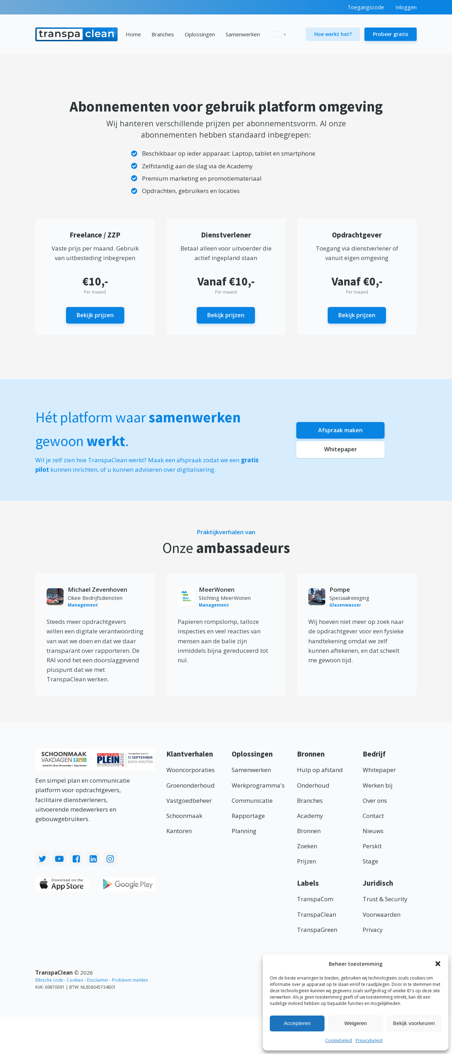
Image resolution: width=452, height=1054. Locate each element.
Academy (310, 816)
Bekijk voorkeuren (414, 1023)
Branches (162, 34)
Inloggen (406, 7)
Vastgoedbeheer (189, 801)
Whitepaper (340, 450)
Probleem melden (130, 980)
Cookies (75, 980)
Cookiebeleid (338, 1040)
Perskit (372, 847)
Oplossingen (200, 34)
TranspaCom (315, 900)
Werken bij (378, 786)
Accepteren (297, 1023)
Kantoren (179, 831)
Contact (373, 816)
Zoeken (307, 847)
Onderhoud (313, 786)
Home (133, 34)
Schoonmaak (184, 816)
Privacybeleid (369, 1040)
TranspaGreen (317, 930)
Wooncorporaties (190, 770)
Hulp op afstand (320, 770)
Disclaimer (97, 980)
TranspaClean (316, 915)
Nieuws (373, 831)
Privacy (373, 930)
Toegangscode (365, 7)
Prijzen (306, 862)
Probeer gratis (390, 34)
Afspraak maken (340, 430)
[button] (437, 963)
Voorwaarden (381, 915)
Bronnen (309, 831)
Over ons (375, 801)
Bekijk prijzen (95, 315)
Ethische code (49, 980)
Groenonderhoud (190, 786)
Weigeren (355, 1023)
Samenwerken (243, 34)
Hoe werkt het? (333, 34)
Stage (370, 862)
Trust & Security (385, 900)
